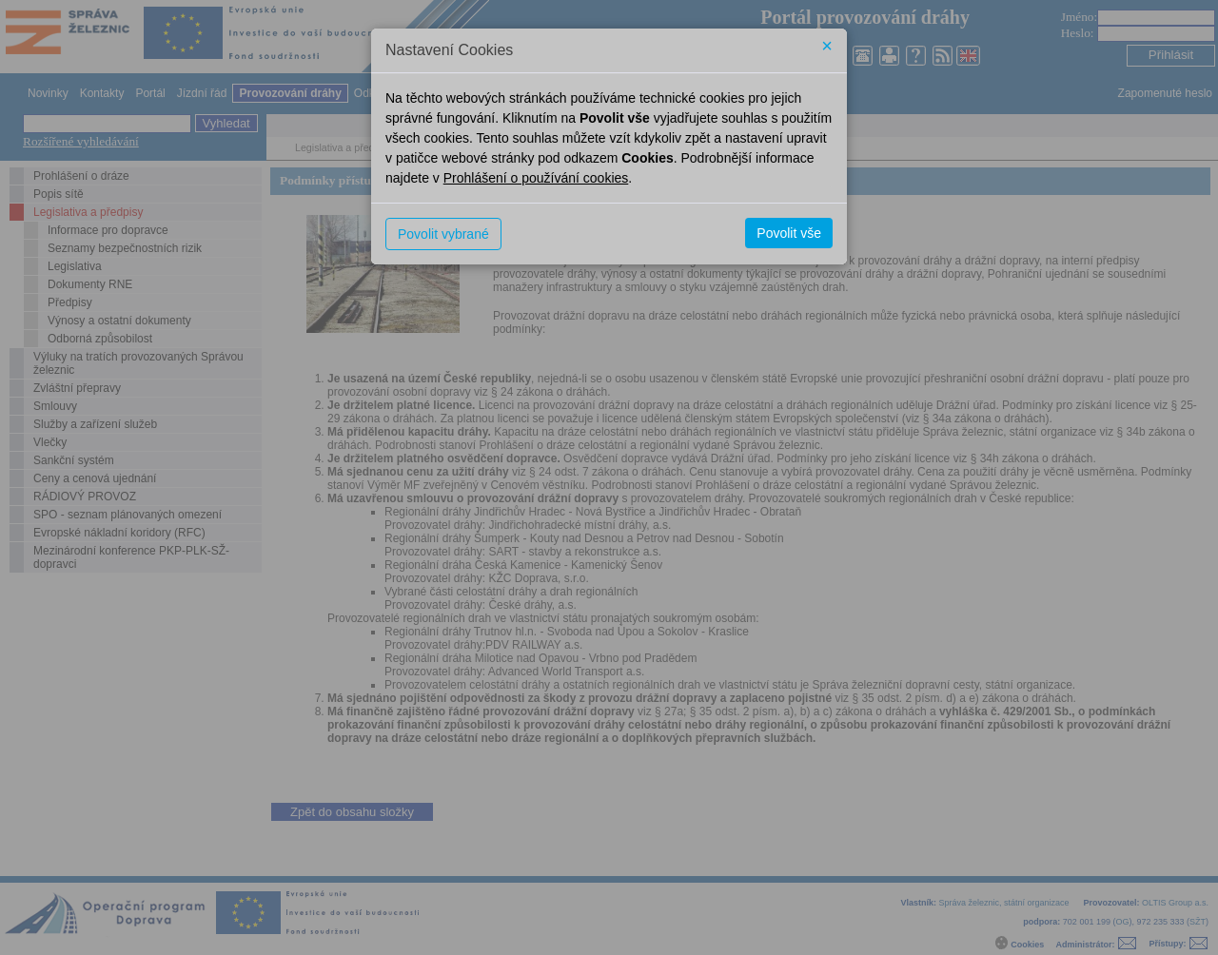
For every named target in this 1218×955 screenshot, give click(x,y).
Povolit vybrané (443, 234)
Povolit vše (788, 233)
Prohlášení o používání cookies (536, 177)
